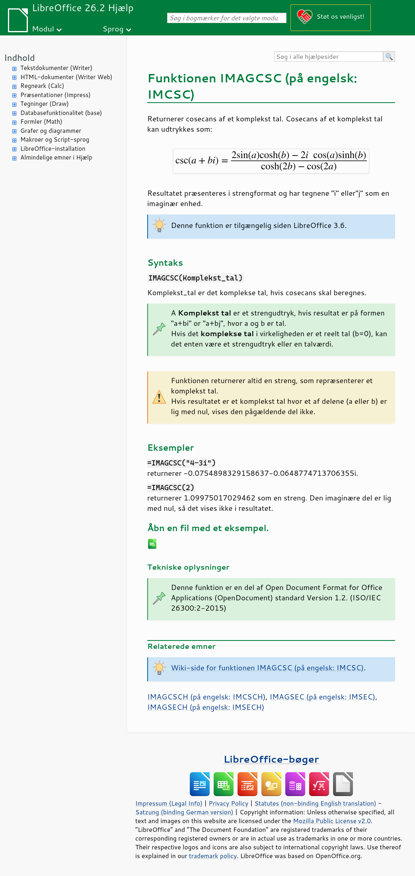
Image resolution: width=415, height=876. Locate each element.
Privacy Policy (228, 803)
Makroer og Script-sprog (54, 139)
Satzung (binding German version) (184, 812)
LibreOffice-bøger (271, 759)
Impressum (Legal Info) (169, 803)
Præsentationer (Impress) (55, 95)
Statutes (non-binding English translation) (315, 803)
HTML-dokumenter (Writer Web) (66, 77)
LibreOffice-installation (53, 148)
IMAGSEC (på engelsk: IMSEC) (323, 696)
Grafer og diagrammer (50, 131)
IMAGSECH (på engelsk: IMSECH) (205, 707)
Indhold (19, 57)
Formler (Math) (41, 121)
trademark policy (213, 855)
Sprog (113, 28)
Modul (43, 28)
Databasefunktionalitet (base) (61, 113)
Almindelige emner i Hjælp (56, 157)
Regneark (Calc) (42, 86)
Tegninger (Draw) (44, 103)
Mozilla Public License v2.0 (332, 820)
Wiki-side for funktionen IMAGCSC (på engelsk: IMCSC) (267, 667)
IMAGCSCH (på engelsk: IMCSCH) (206, 696)
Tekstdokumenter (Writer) (56, 68)
